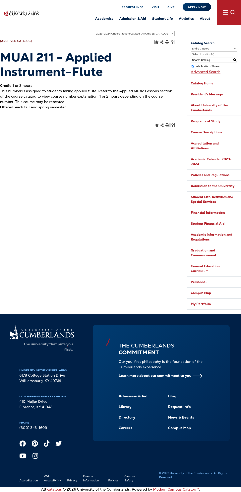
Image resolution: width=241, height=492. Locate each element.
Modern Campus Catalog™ (176, 489)
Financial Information (208, 213)
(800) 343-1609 (33, 427)
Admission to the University (212, 186)
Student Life (162, 18)
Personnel (199, 282)
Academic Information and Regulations (211, 237)
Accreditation (28, 480)
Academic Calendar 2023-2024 (211, 161)
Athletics (186, 18)
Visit (155, 7)
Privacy (72, 480)
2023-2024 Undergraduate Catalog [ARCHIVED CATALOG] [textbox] (132, 33)
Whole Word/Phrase (207, 66)
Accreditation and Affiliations (205, 145)
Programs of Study (205, 121)
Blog (172, 396)
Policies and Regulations (210, 175)
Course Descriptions (206, 132)
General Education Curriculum (205, 268)
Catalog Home (202, 83)
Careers (125, 428)
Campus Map (201, 293)
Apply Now (197, 7)
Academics (104, 18)
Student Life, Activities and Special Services (212, 199)
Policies (113, 480)
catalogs (54, 489)
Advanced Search (205, 71)
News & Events (181, 417)
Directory (127, 417)
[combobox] (135, 33)
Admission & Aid (132, 18)
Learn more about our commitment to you (155, 375)
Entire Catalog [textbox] (200, 48)
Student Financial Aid (207, 224)
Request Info (133, 7)
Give (171, 7)
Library (125, 406)
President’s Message (207, 94)
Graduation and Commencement (203, 252)
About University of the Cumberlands (209, 107)
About (205, 18)
